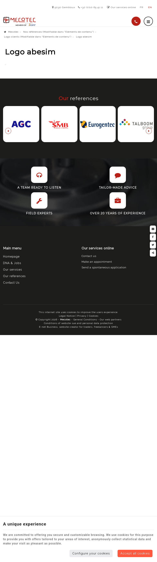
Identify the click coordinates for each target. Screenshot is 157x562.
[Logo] (19, 21)
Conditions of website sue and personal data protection (78, 497)
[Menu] (148, 21)
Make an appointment (97, 435)
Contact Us (11, 456)
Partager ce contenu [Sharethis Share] (153, 253)
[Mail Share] (153, 229)
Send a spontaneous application (104, 441)
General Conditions (85, 493)
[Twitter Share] (153, 245)
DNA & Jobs (12, 437)
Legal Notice (67, 490)
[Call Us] (136, 21)
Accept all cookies (135, 553)
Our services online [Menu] (98, 422)
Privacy (81, 490)
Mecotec (11, 32)
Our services (12, 443)
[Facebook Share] (153, 237)
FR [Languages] (141, 7)
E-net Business (48, 501)
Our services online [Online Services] (123, 7)
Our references (14, 450)
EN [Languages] (150, 7)
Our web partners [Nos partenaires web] (110, 493)
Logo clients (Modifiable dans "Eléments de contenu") (37, 36)
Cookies (93, 490)
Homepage (11, 430)
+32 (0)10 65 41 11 (90, 7)
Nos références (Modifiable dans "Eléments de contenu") (58, 32)
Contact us (89, 430)
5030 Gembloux (63, 7)
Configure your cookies (91, 553)
